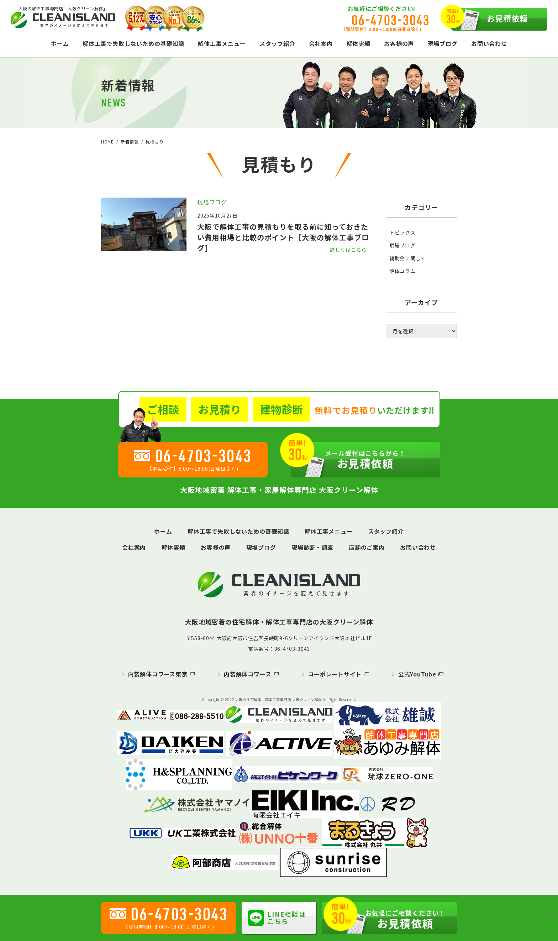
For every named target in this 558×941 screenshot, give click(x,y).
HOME (107, 141)
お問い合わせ (489, 43)
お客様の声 (399, 43)
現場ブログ (443, 43)
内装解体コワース (247, 674)
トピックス (402, 232)
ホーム (60, 43)
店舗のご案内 (367, 547)
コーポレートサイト (335, 674)
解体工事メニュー (222, 43)
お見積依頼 (489, 19)
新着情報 (129, 141)
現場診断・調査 (312, 547)
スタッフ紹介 (277, 43)
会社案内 (321, 43)
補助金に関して (407, 258)
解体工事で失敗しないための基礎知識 (133, 43)
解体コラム (402, 271)
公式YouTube (417, 674)
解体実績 (358, 43)
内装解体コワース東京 (158, 674)
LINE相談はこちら (277, 917)
